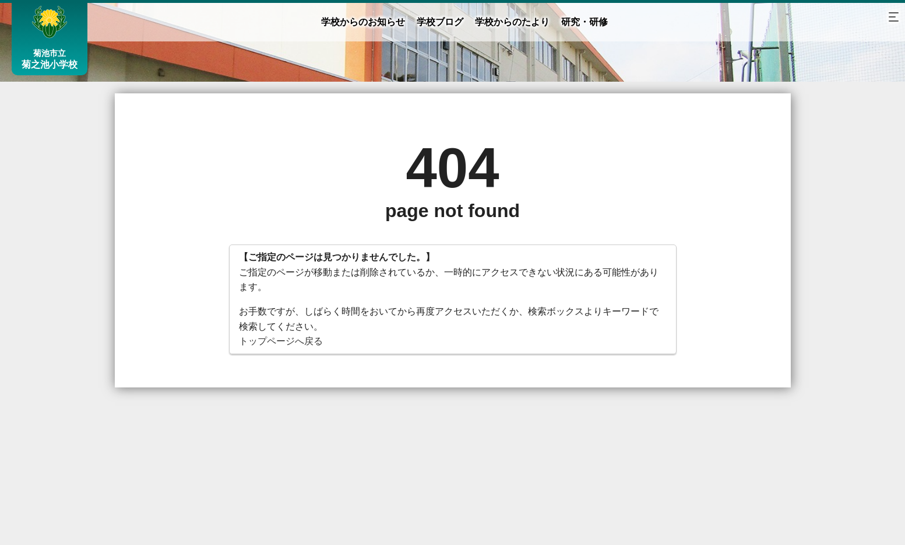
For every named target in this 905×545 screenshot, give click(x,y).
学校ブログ (440, 22)
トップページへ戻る (281, 341)
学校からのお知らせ (363, 22)
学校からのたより (512, 22)
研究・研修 (584, 22)
